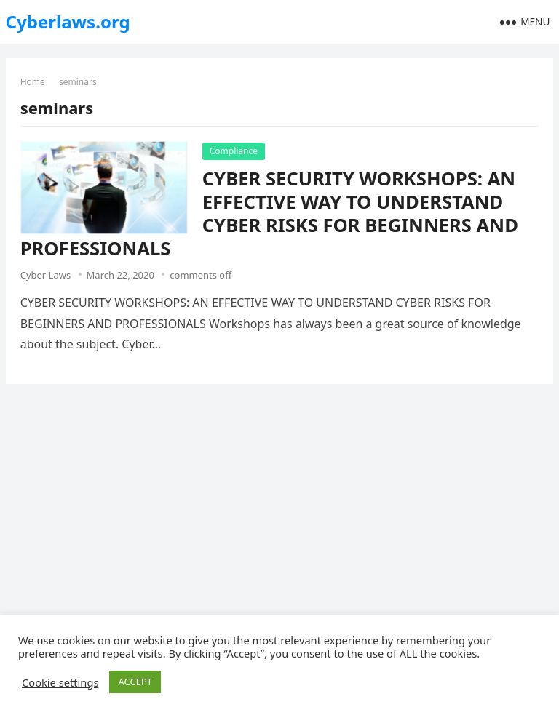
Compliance (234, 151)
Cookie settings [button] (60, 682)
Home (32, 82)
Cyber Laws (45, 274)
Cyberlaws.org (68, 21)
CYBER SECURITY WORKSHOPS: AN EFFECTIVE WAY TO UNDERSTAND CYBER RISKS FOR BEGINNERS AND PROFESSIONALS (269, 213)
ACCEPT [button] (135, 681)
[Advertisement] (280, 504)
